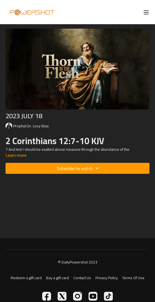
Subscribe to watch (78, 168)
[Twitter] (62, 296)
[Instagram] (77, 296)
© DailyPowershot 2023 (77, 262)
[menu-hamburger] (146, 12)
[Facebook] (46, 296)
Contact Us (82, 278)
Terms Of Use (133, 278)
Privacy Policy (106, 278)
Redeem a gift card (26, 278)
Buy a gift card (57, 278)
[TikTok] (108, 296)
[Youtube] (93, 296)
